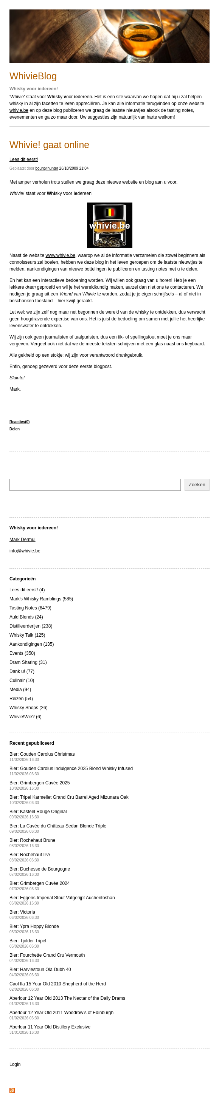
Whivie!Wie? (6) (25, 716)
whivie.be (18, 110)
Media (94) (20, 689)
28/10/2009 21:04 (74, 168)
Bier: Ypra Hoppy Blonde (34, 929)
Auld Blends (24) (26, 617)
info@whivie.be (24, 551)
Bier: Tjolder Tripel (27, 943)
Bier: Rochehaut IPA (29, 857)
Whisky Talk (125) (27, 635)
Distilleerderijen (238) (30, 626)
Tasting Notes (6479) (30, 608)
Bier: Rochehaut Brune (32, 843)
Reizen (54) (21, 698)
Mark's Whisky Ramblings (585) (41, 599)
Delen (14, 429)
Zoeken (197, 484)
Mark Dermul (22, 539)
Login (14, 1064)
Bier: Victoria (24, 914)
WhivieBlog (33, 76)
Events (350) (22, 653)
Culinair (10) (21, 680)
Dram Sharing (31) (28, 662)
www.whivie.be (60, 255)
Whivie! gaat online (49, 144)
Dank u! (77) (21, 671)
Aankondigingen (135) (31, 644)
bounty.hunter (46, 168)
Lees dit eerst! (23, 159)
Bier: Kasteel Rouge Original (38, 814)
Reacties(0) (19, 422)
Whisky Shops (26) (28, 707)
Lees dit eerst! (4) (27, 589)
